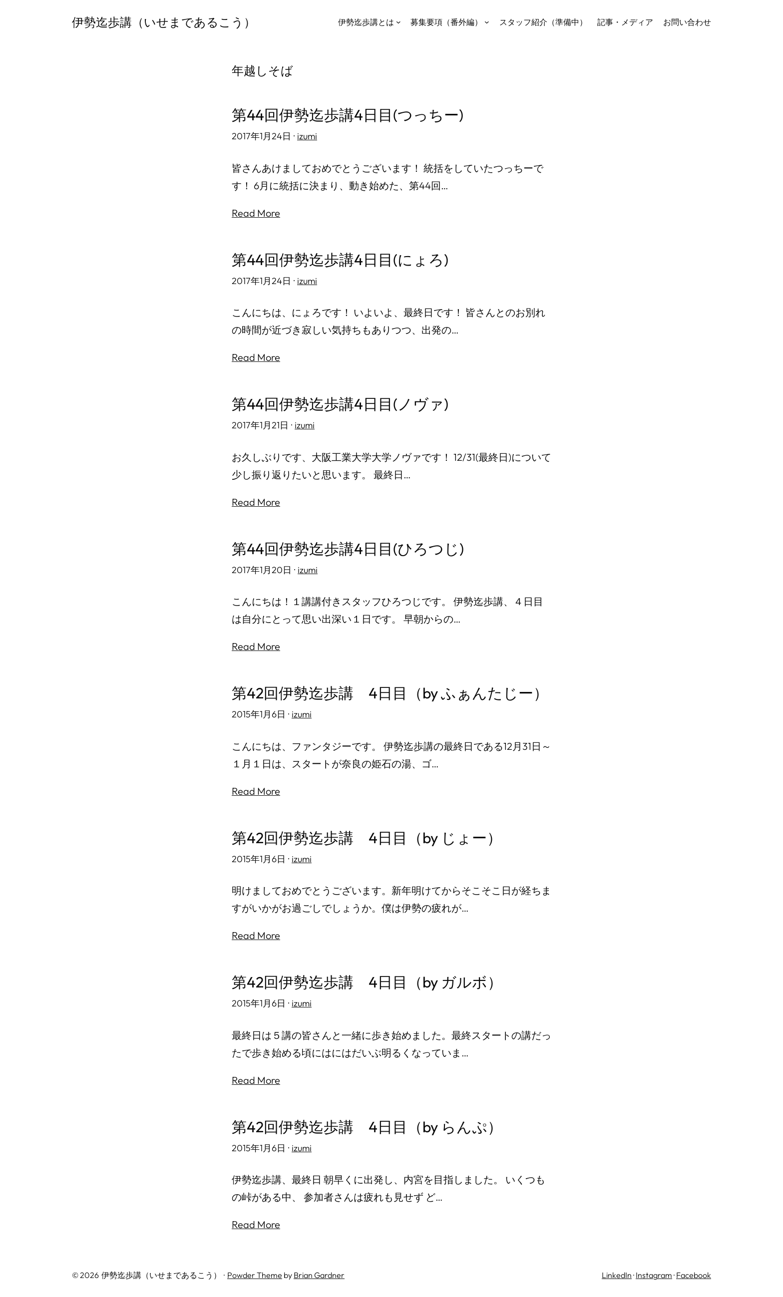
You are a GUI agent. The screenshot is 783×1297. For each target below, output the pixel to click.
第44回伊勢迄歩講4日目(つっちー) (347, 115)
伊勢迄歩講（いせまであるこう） (164, 21)
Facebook (693, 1275)
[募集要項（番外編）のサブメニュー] (486, 21)
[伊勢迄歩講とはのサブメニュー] (398, 21)
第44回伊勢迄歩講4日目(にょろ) (340, 260)
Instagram (654, 1275)
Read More (256, 213)
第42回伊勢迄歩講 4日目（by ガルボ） (367, 982)
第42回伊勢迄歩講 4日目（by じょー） (367, 838)
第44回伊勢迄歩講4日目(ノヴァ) (340, 404)
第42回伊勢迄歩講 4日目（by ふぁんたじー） (390, 693)
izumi (307, 136)
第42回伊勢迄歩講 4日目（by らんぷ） (367, 1127)
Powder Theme (254, 1275)
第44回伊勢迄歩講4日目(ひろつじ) (348, 549)
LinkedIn (617, 1275)
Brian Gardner (319, 1275)
